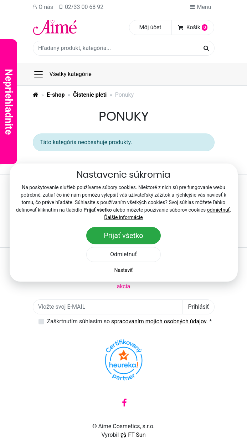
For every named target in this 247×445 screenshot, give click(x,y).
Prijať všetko (123, 235)
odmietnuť (218, 210)
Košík (193, 27)
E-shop (56, 94)
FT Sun (132, 434)
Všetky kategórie (62, 74)
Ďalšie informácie (123, 217)
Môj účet (150, 27)
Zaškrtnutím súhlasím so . (129, 321)
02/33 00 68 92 (81, 7)
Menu (200, 7)
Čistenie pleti (90, 94)
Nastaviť (123, 270)
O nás (43, 7)
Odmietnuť (123, 254)
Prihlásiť (198, 306)
